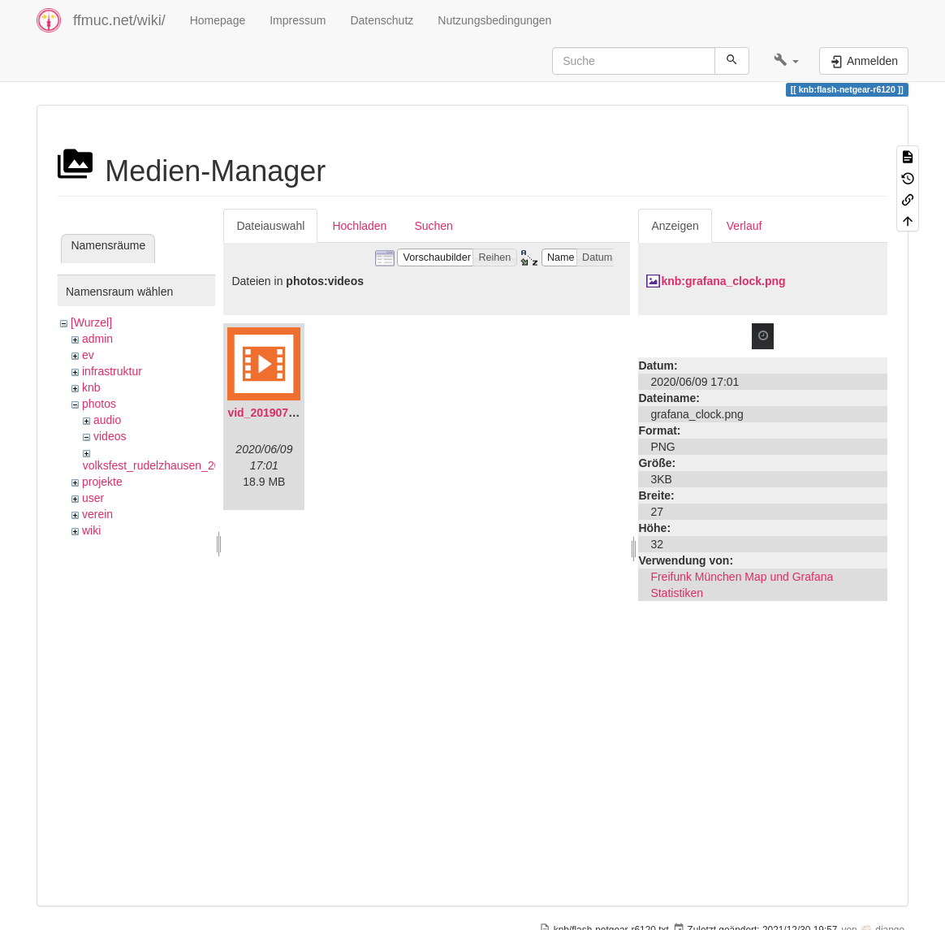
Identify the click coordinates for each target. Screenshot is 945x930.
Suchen (433, 225)
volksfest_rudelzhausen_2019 (158, 465)
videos (109, 436)
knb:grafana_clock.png (723, 281)
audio (107, 419)
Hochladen (359, 225)
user (93, 497)
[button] (786, 61)
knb (91, 387)
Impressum (298, 20)
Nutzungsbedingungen (494, 20)
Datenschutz (381, 20)
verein (97, 514)
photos (99, 403)
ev (88, 354)
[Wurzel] (91, 322)
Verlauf (744, 225)
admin (97, 338)
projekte (102, 481)
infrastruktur (112, 371)
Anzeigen (674, 225)
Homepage (218, 20)
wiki (91, 530)
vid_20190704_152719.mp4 (299, 412)
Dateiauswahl (270, 225)
